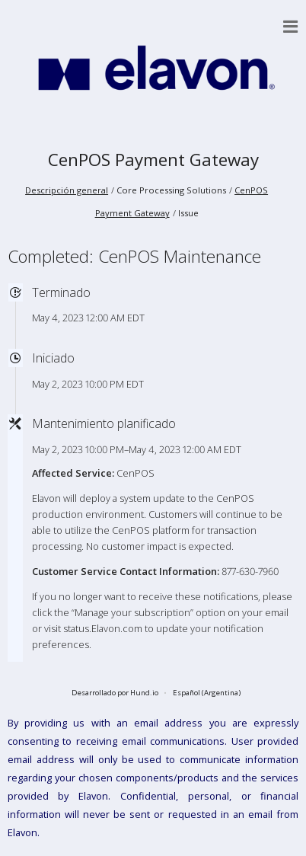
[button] (290, 26)
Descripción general (66, 190)
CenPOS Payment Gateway (153, 159)
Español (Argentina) (207, 693)
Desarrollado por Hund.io (115, 693)
